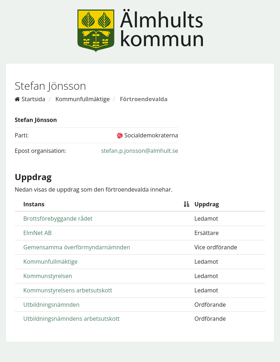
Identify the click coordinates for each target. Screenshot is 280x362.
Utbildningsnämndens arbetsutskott (71, 319)
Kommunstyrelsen (47, 276)
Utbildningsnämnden (51, 305)
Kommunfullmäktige (82, 99)
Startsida (30, 99)
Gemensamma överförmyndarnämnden (76, 247)
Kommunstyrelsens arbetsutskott (67, 290)
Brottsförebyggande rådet (57, 218)
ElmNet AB (37, 233)
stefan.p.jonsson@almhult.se (139, 151)
